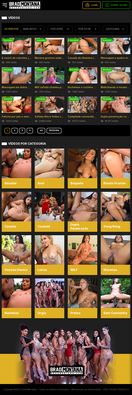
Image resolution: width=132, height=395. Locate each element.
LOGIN (91, 5)
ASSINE (116, 5)
